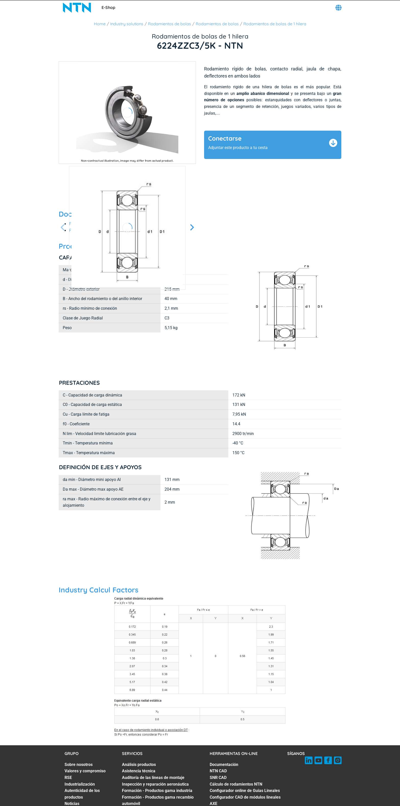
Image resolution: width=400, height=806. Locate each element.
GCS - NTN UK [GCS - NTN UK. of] (167, 802)
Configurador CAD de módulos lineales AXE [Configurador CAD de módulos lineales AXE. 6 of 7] (245, 770)
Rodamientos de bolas (169, 23)
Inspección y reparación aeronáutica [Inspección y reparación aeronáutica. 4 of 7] (155, 753)
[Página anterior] (63, 227)
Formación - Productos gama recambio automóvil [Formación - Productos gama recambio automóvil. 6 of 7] (158, 770)
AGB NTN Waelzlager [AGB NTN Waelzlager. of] (203, 802)
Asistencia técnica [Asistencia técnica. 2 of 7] (138, 740)
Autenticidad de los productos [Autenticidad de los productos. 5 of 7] (82, 763)
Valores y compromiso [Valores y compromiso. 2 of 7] (85, 740)
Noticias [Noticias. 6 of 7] (72, 773)
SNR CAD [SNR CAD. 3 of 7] (218, 747)
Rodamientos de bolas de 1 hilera (274, 23)
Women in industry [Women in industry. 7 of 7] (82, 779)
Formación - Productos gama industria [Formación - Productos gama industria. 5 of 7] (157, 760)
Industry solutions (126, 23)
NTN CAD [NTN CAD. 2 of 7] (218, 740)
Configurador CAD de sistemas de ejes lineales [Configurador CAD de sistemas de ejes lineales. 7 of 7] (245, 783)
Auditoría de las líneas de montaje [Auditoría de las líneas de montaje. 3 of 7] (153, 747)
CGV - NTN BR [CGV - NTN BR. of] (240, 802)
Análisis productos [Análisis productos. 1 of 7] (139, 733)
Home (100, 23)
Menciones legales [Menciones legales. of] (274, 802)
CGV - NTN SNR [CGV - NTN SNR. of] (135, 802)
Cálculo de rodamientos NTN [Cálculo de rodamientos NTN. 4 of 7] (236, 753)
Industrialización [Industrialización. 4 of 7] (80, 753)
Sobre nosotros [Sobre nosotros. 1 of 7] (79, 733)
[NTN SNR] (77, 8)
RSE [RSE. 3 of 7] (68, 747)
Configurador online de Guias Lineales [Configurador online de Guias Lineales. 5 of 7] (245, 760)
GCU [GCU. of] (113, 802)
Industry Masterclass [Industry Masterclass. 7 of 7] (141, 779)
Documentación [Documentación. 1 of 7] (224, 733)
